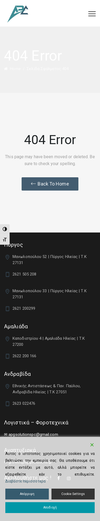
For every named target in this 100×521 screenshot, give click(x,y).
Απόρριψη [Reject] (27, 494)
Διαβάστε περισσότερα (25, 481)
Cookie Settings (73, 494)
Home (12, 68)
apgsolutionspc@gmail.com (33, 434)
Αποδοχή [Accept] (50, 507)
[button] (50, 184)
